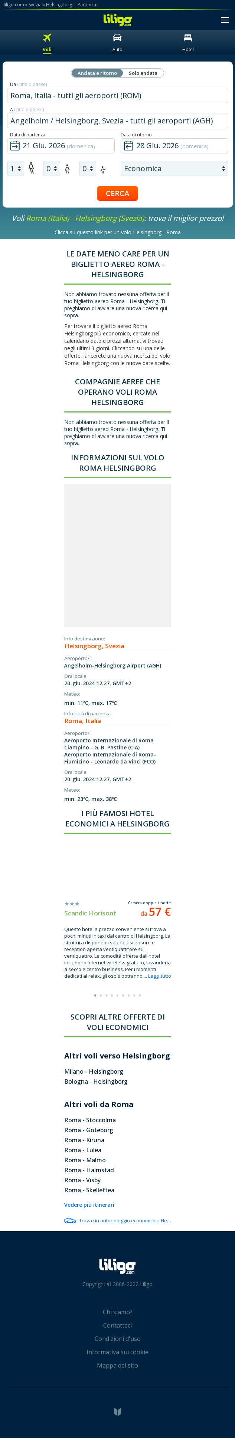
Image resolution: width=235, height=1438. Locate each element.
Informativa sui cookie (117, 1352)
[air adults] (15, 168)
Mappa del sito (117, 1365)
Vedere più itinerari (89, 1204)
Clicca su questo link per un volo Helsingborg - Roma (118, 232)
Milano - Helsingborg (93, 1071)
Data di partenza (27, 135)
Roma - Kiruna (84, 1140)
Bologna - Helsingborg (96, 1081)
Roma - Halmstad (89, 1170)
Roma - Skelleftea (89, 1190)
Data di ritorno (136, 135)
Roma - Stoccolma (90, 1120)
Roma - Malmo (85, 1160)
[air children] (51, 168)
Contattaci (117, 1325)
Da (28, 84)
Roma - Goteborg (88, 1130)
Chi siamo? (118, 1312)
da (155, 913)
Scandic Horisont (90, 913)
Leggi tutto (159, 976)
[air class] (174, 168)
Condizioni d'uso (118, 1339)
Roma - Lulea (82, 1150)
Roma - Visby (82, 1180)
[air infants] (87, 168)
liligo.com (14, 4)
